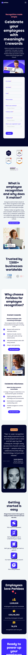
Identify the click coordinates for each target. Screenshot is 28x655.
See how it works (14, 223)
